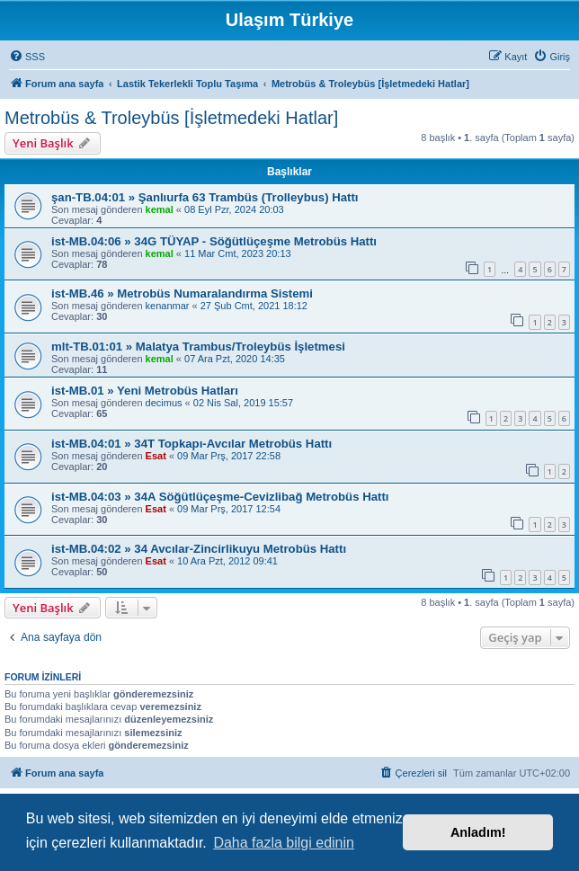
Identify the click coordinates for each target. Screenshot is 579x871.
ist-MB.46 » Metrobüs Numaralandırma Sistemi (182, 293)
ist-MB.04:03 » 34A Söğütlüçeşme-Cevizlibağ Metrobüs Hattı (219, 496)
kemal (160, 209)
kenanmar (168, 305)
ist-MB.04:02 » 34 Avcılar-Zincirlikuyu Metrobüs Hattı (198, 548)
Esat (156, 455)
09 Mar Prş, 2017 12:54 (229, 508)
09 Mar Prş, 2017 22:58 (229, 455)
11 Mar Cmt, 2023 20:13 (237, 253)
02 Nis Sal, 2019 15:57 (243, 402)
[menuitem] (27, 56)
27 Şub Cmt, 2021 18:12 (253, 305)
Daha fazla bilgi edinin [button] (283, 842)
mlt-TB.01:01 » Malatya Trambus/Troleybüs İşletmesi (198, 346)
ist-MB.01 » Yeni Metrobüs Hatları (144, 390)
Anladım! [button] (478, 832)
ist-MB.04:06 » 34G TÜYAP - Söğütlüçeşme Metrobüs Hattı (214, 241)
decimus (164, 402)
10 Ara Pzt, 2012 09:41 (227, 560)
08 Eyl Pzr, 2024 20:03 (234, 209)
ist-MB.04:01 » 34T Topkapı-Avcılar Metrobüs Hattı (191, 443)
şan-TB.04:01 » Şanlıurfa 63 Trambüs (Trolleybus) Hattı (205, 197)
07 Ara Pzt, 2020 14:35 (234, 358)
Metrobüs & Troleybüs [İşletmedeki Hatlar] (171, 118)
